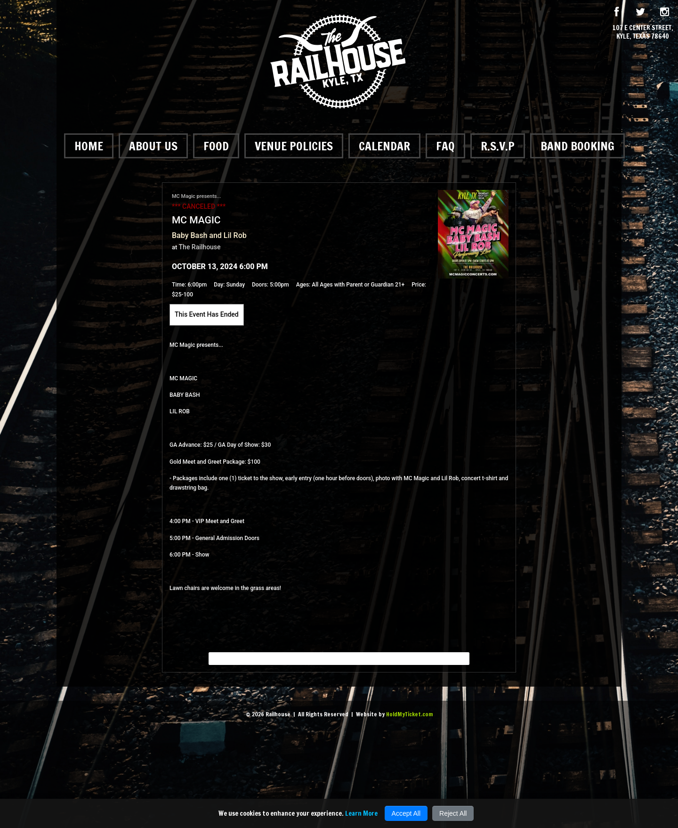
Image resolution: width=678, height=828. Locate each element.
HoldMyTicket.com (409, 714)
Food (216, 146)
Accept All (406, 813)
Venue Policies (294, 146)
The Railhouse (200, 247)
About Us (153, 146)
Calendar (384, 146)
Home (88, 146)
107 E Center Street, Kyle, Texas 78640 (643, 32)
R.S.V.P (498, 146)
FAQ (445, 146)
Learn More (361, 813)
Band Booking (577, 146)
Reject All (453, 813)
